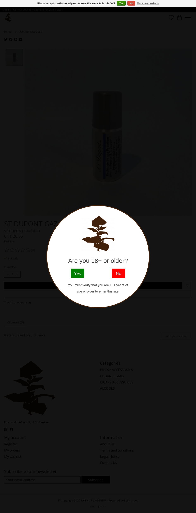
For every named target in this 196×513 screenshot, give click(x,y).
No (131, 3)
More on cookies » (148, 3)
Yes (121, 3)
